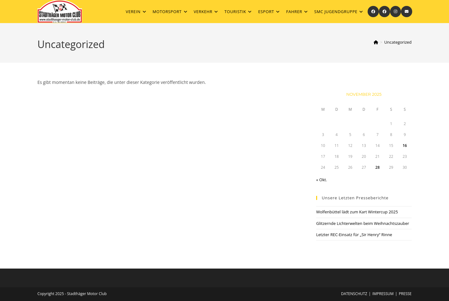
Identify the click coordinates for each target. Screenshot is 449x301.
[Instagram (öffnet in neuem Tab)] (395, 11)
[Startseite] (376, 42)
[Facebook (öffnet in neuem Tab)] (373, 11)
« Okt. (321, 179)
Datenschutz (354, 293)
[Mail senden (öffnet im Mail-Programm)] (406, 11)
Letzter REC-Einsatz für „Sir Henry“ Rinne (354, 234)
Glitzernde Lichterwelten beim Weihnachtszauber (362, 223)
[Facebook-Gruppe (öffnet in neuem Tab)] (384, 11)
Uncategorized (398, 42)
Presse (405, 293)
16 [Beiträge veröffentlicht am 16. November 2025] (405, 145)
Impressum (382, 293)
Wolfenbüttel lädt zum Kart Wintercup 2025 (357, 212)
